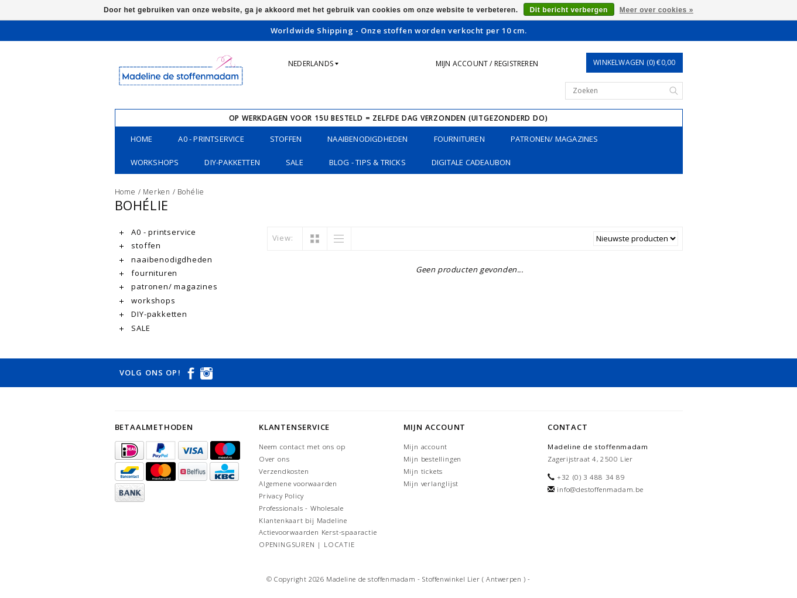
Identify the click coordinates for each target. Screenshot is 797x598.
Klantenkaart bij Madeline (303, 520)
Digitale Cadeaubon (471, 162)
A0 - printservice (211, 139)
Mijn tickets (423, 471)
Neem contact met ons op (302, 446)
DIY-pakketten (232, 162)
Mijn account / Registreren (487, 64)
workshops (155, 162)
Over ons (274, 459)
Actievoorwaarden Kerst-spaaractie (318, 532)
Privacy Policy (281, 495)
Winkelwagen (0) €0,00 (634, 62)
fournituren (459, 139)
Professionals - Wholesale (301, 508)
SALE (294, 162)
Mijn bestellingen (432, 459)
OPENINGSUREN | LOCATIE (307, 544)
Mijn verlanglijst (431, 483)
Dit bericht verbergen (569, 10)
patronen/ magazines (554, 139)
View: (282, 238)
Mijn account (425, 446)
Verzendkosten (284, 471)
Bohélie (190, 192)
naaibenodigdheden (367, 139)
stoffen (286, 139)
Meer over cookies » (656, 10)
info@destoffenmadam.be (600, 489)
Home (142, 139)
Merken (156, 192)
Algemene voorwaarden (298, 483)
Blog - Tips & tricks (367, 162)
